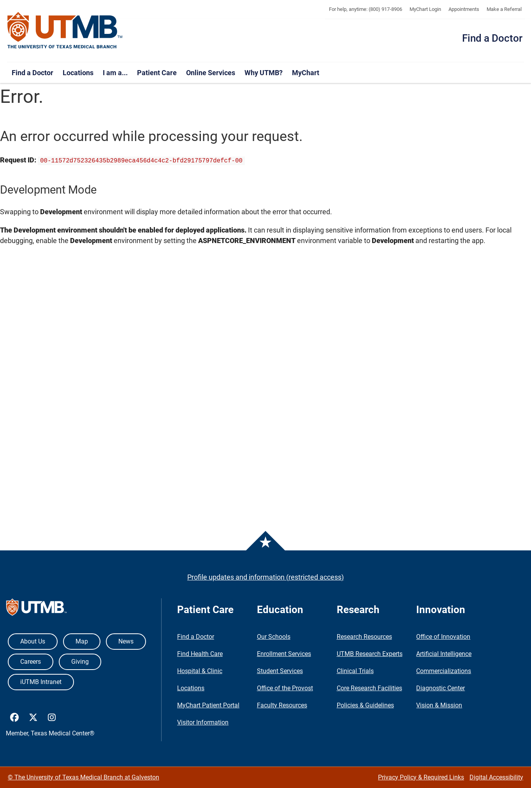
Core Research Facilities (369, 688)
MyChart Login (425, 9)
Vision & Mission (439, 705)
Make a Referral (504, 9)
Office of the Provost (285, 688)
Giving (80, 661)
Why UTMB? (263, 73)
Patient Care (157, 73)
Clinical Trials (355, 671)
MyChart (305, 73)
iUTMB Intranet (41, 682)
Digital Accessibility (496, 777)
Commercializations (443, 671)
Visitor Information (203, 722)
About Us (32, 641)
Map (82, 641)
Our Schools (273, 636)
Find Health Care (200, 654)
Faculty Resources (282, 705)
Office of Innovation (443, 636)
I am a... (115, 73)
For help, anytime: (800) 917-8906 (365, 9)
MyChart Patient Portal (208, 705)
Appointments (463, 9)
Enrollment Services (284, 654)
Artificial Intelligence (443, 654)
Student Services (280, 671)
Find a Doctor (492, 38)
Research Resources (364, 636)
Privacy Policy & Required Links (421, 777)
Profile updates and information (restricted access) (265, 577)
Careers (30, 661)
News (126, 641)
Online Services (210, 73)
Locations (78, 73)
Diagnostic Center (440, 688)
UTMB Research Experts (370, 654)
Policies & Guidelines (365, 705)
